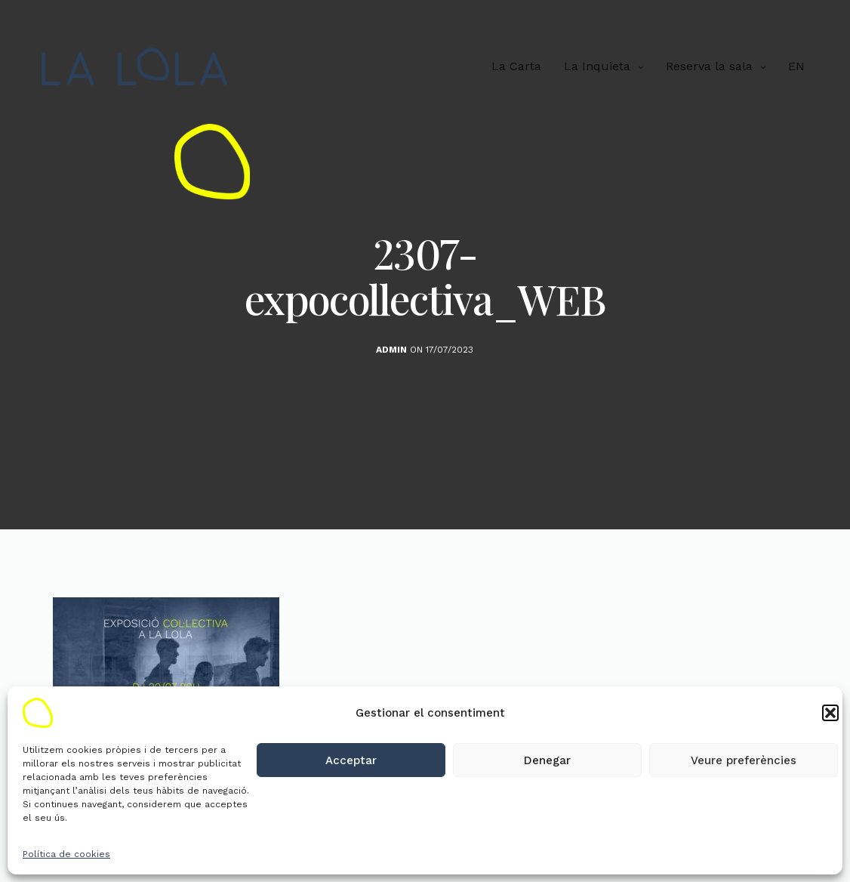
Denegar (547, 760)
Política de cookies (66, 854)
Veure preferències (743, 760)
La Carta (516, 66)
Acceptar (351, 760)
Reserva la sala (709, 66)
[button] (830, 712)
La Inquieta (597, 66)
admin (391, 349)
